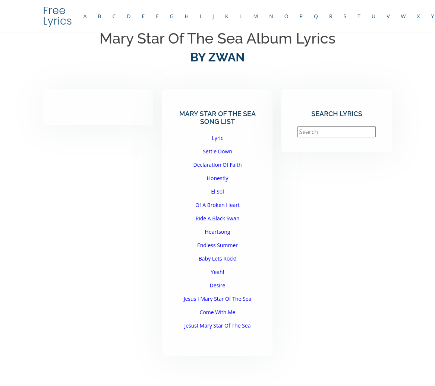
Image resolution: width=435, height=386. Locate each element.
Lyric (217, 137)
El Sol (217, 191)
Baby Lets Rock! (217, 258)
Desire (218, 285)
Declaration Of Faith (217, 164)
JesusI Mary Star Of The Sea (217, 325)
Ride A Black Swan (218, 218)
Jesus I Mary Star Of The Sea (218, 298)
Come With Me (218, 312)
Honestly (217, 178)
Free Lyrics (57, 15)
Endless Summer (217, 245)
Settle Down (217, 151)
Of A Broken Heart (217, 204)
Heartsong (217, 231)
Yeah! (217, 271)
